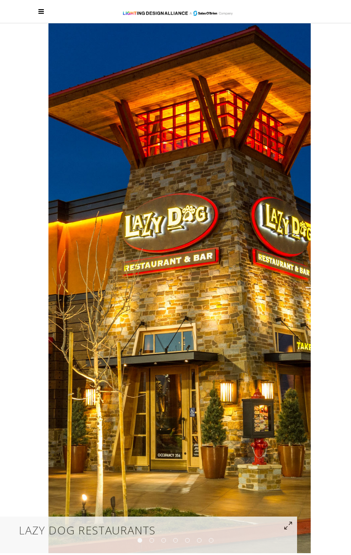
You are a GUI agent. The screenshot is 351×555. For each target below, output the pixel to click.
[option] (179, 287)
